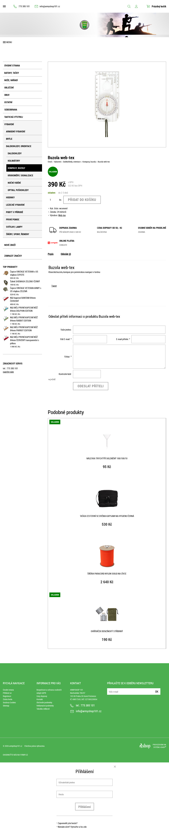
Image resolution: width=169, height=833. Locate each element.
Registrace (7, 696)
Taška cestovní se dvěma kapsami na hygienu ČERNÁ (107, 516)
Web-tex (62, 215)
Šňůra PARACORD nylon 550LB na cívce (106, 573)
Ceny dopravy (42, 696)
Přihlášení (84, 807)
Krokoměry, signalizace (20, 175)
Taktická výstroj (13, 117)
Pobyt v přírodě (14, 212)
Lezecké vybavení (15, 204)
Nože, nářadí (11, 80)
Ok (156, 691)
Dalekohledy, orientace (18, 146)
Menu (9, 42)
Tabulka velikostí (43, 708)
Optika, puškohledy (18, 190)
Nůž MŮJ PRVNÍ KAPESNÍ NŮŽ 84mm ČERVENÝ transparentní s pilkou (24, 340)
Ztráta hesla (7, 699)
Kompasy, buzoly (16, 168)
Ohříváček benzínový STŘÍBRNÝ (107, 631)
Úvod (50, 161)
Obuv (7, 94)
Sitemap (6, 705)
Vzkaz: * (68, 356)
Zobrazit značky (13, 255)
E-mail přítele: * (123, 339)
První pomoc (12, 219)
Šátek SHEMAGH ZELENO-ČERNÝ (25, 281)
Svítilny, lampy (14, 226)
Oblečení (9, 87)
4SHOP (163, 747)
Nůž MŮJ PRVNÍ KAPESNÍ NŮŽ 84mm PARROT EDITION (24, 329)
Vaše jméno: (66, 329)
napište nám (8, 371)
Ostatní (8, 102)
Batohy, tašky (11, 72)
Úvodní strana (12, 65)
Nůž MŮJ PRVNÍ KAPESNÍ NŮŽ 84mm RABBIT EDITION (24, 319)
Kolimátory (14, 160)
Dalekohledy (15, 153)
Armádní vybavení (15, 131)
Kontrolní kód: (65, 374)
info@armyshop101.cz (50, 6)
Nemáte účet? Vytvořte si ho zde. (72, 826)
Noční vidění (14, 182)
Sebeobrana (10, 109)
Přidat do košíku (82, 199)
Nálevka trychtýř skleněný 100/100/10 (107, 458)
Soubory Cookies (9, 702)
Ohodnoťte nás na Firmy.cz (15, 754)
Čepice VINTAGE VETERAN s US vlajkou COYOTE (24, 273)
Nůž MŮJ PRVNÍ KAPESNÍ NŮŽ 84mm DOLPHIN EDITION (24, 309)
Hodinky (10, 197)
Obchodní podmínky (44, 702)
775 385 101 (24, 6)
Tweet (54, 285)
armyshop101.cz (15, 746)
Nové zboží (10, 245)
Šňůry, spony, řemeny (17, 234)
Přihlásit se (7, 693)
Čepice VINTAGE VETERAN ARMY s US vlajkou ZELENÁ (25, 289)
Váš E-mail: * (66, 339)
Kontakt (40, 699)
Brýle (9, 138)
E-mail (109, 689)
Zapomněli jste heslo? (67, 823)
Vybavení (9, 124)
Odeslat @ (66, 254)
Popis (51, 254)
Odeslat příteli (91, 386)
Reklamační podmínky (45, 705)
